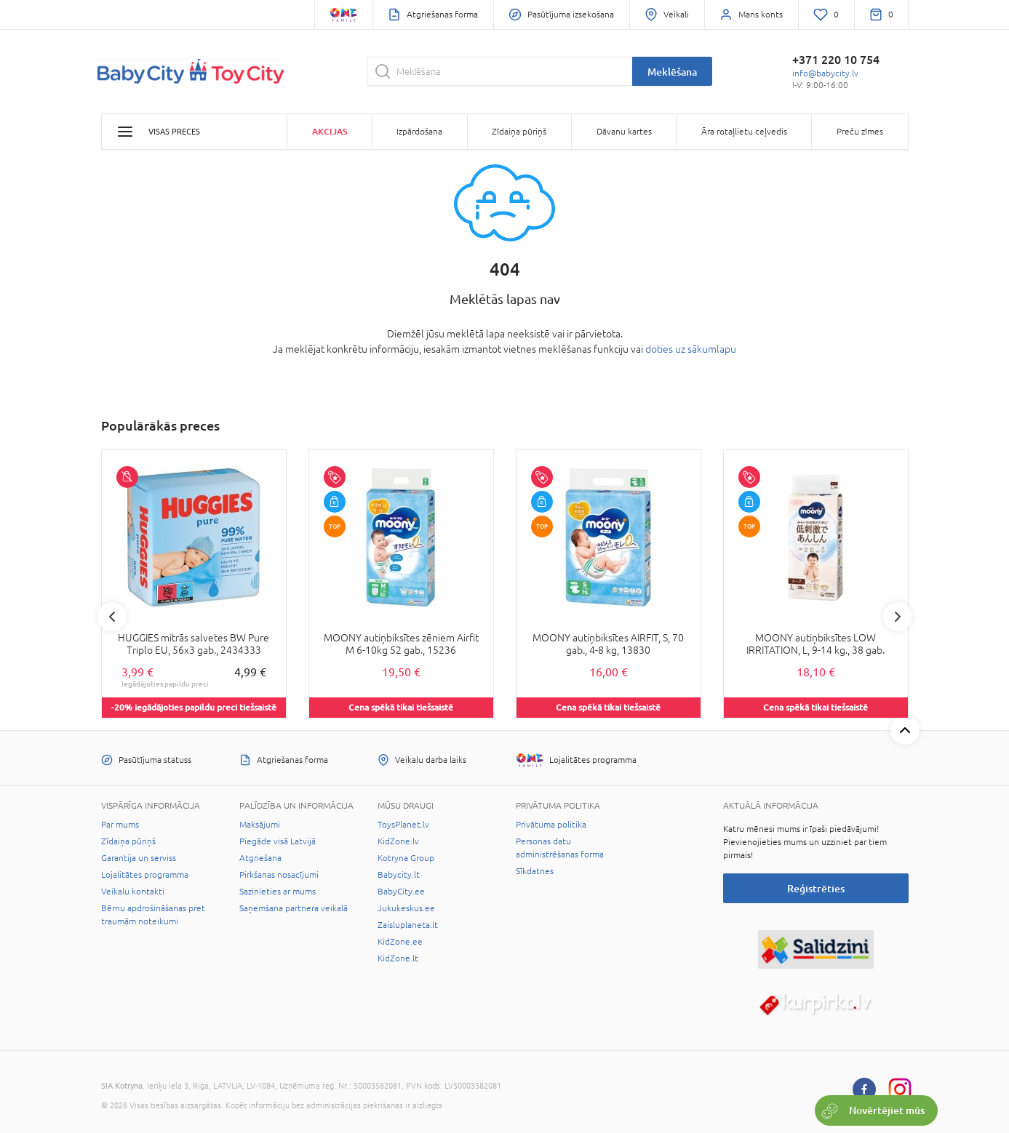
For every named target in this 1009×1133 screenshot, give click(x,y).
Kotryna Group (406, 858)
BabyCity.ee (401, 891)
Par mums (120, 825)
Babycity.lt (399, 875)
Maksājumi (259, 825)
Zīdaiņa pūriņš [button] (519, 132)
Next (897, 616)
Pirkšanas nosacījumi (279, 875)
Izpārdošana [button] (419, 132)
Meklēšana (672, 71)
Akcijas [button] (329, 131)
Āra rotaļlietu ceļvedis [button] (744, 132)
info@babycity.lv (825, 73)
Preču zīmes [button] (860, 132)
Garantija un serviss (138, 858)
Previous (112, 616)
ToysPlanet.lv (403, 825)
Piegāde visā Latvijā (277, 841)
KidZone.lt (398, 958)
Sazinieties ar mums (277, 891)
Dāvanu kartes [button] (624, 132)
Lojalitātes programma (144, 875)
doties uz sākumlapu (690, 349)
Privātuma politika (551, 825)
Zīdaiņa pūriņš (128, 841)
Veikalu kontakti (132, 891)
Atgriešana (260, 858)
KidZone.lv (398, 841)
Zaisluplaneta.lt (408, 925)
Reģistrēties (816, 888)
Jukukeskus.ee (406, 908)
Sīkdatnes (535, 871)
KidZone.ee (400, 942)
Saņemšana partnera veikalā (293, 908)
